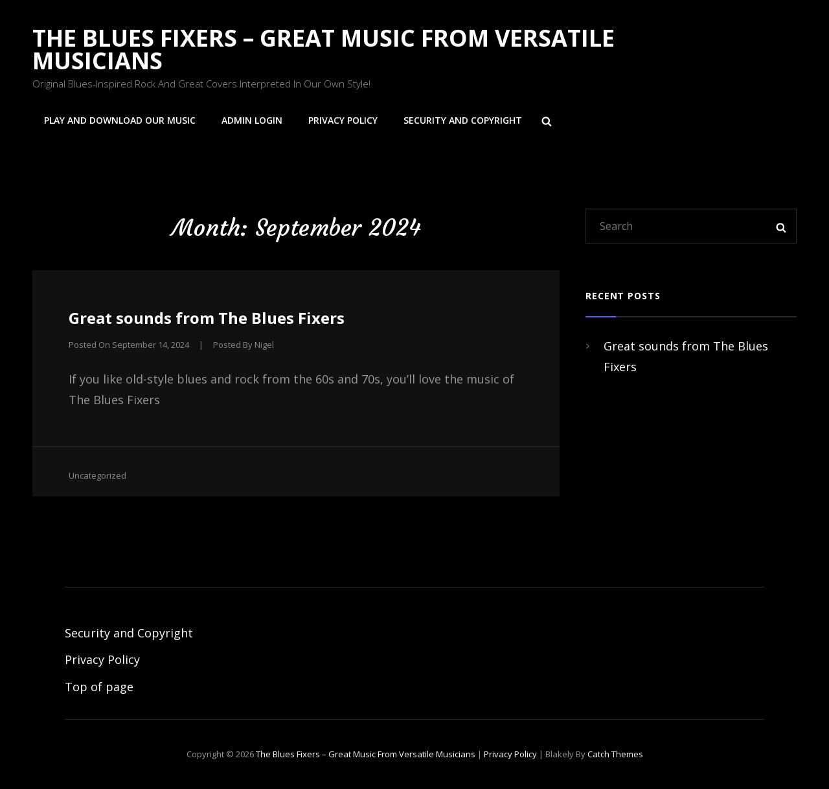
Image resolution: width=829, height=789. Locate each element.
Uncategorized (97, 475)
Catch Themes (615, 754)
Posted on (129, 344)
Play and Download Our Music (120, 120)
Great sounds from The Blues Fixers (207, 317)
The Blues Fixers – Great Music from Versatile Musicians (323, 49)
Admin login (251, 120)
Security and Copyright (462, 120)
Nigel (264, 344)
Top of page (99, 686)
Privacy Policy (343, 120)
